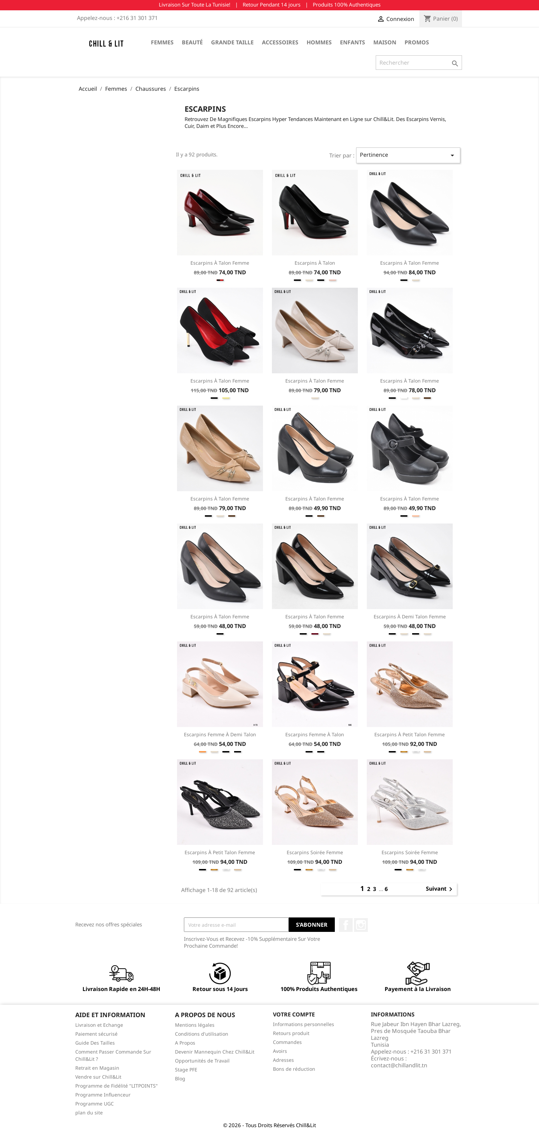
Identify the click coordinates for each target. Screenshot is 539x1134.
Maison (384, 42)
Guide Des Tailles (95, 1042)
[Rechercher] (419, 62)
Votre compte (294, 1014)
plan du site (89, 1112)
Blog (180, 1078)
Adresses (283, 1060)
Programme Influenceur (103, 1094)
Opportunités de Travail (202, 1060)
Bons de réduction (294, 1069)
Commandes (287, 1042)
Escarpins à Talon (315, 263)
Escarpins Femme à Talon (314, 734)
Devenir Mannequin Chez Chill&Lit (214, 1051)
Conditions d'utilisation (201, 1034)
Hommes (319, 42)
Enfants (352, 42)
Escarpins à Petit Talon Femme (409, 734)
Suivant (440, 889)
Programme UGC (94, 1103)
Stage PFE (186, 1069)
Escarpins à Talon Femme (219, 263)
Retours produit (291, 1033)
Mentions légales (194, 1025)
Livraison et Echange (99, 1025)
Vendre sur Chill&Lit (98, 1077)
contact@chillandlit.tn (399, 1065)
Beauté (192, 42)
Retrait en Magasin (97, 1068)
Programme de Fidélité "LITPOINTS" (116, 1085)
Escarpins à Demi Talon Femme (410, 616)
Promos (417, 42)
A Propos (185, 1042)
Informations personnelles (303, 1024)
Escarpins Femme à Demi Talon (220, 734)
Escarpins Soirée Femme (315, 852)
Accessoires (280, 42)
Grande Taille (232, 42)
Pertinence (408, 155)
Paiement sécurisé (96, 1034)
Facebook (346, 925)
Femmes (162, 42)
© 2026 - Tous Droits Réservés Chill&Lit (269, 1125)
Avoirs (280, 1051)
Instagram (361, 925)
